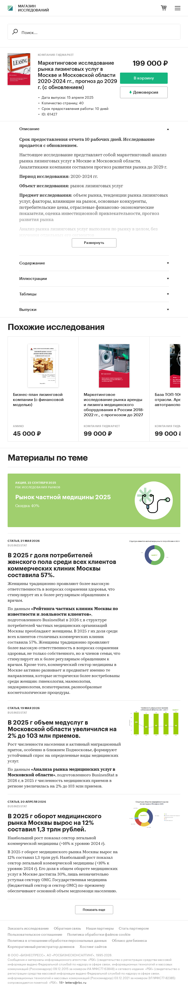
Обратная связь (67, 928)
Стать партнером (134, 928)
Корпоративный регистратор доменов (41, 947)
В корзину (144, 78)
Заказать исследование (28, 928)
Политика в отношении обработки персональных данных (57, 941)
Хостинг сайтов (93, 947)
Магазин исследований (33, 8)
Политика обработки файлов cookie (98, 934)
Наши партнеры (100, 928)
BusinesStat (17, 545)
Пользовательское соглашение (35, 934)
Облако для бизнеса (129, 941)
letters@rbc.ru (75, 982)
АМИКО (18, 426)
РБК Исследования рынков (37, 487)
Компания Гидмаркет (56, 55)
